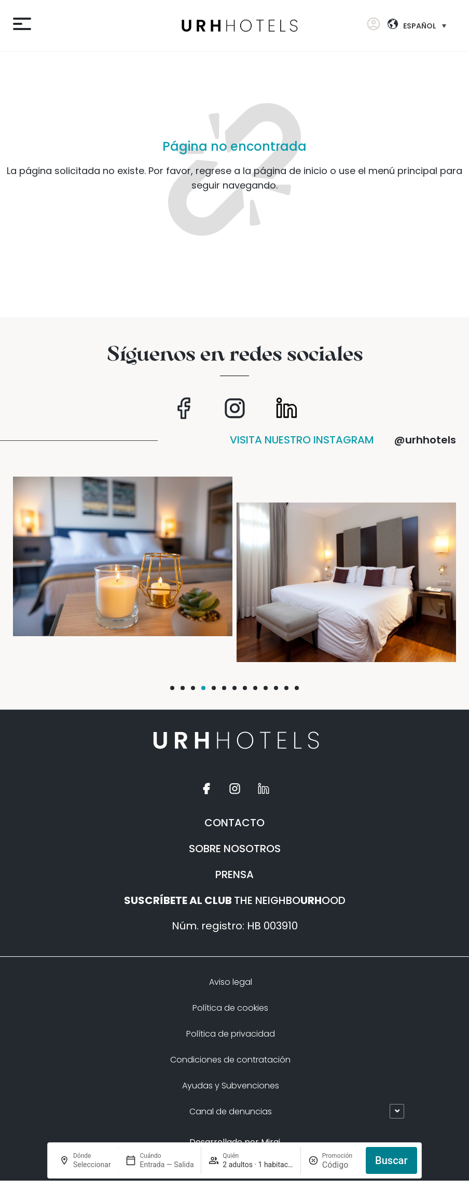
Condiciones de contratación (230, 1060)
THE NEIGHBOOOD (235, 900)
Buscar (391, 1160)
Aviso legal (230, 982)
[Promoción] (340, 1165)
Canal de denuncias (230, 1111)
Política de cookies (230, 1008)
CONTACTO (234, 822)
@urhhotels (425, 440)
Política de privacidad (230, 1034)
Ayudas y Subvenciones (230, 1086)
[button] (172, 688)
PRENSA (234, 874)
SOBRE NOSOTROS (235, 848)
